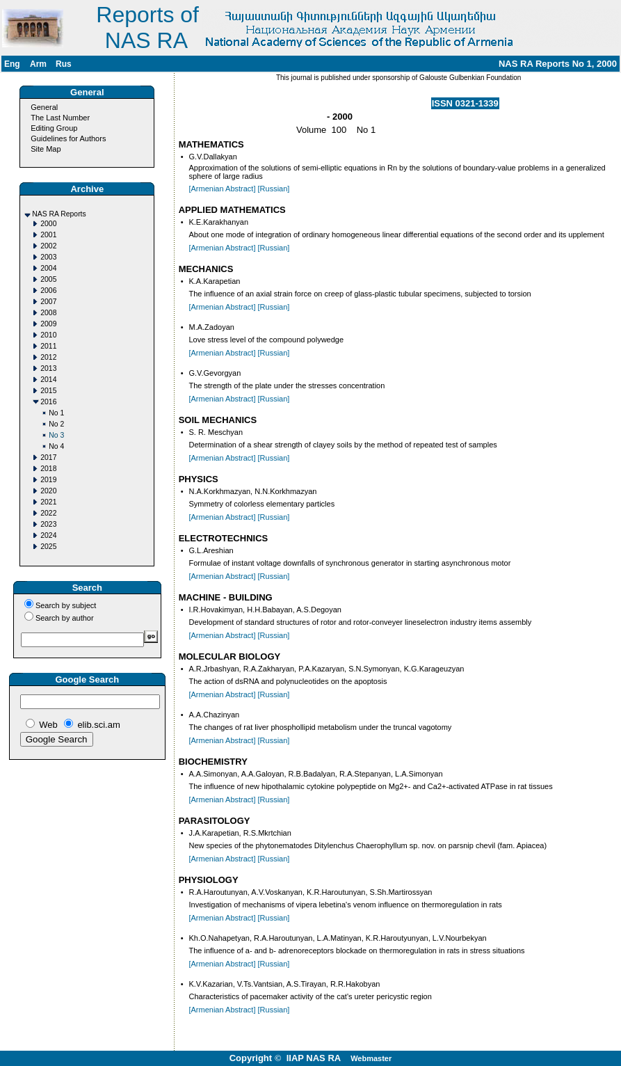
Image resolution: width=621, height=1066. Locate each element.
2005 (48, 279)
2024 (48, 535)
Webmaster (371, 1058)
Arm (38, 64)
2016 (48, 402)
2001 (48, 235)
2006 (48, 290)
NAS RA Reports (59, 214)
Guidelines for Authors (68, 138)
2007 (48, 301)
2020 (48, 491)
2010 (48, 335)
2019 (48, 480)
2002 (48, 246)
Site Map (46, 149)
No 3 (56, 435)
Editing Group (54, 128)
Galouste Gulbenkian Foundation (469, 77)
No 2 (56, 424)
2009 (48, 324)
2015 (48, 391)
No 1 (56, 413)
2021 (48, 502)
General (44, 107)
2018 (48, 468)
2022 (48, 513)
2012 (48, 357)
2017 (48, 457)
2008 (48, 313)
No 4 (56, 446)
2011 (48, 346)
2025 (48, 546)
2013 (48, 368)
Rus (64, 64)
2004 (48, 268)
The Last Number (60, 117)
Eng (12, 64)
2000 (48, 224)
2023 (48, 524)
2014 (48, 379)
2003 (48, 257)
